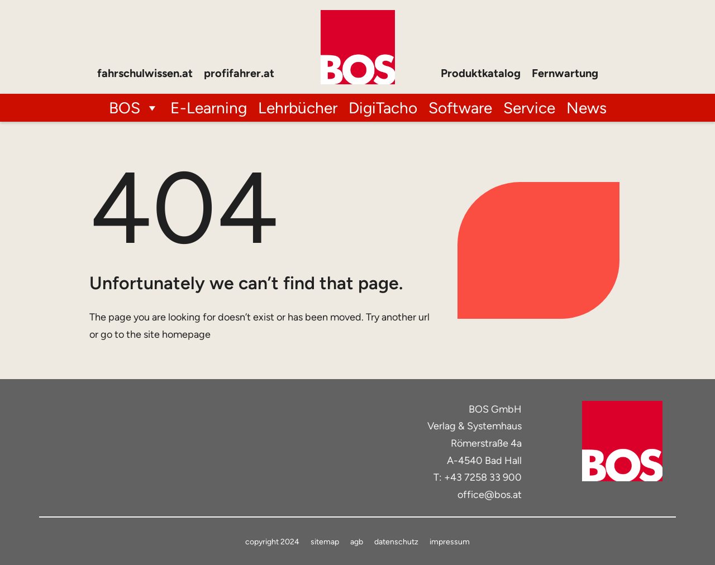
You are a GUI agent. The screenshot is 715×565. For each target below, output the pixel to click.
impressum (450, 542)
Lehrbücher (297, 107)
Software (460, 107)
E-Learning (208, 107)
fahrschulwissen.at (145, 73)
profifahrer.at (239, 73)
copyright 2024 (272, 542)
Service (529, 107)
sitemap (325, 542)
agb (356, 542)
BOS (134, 108)
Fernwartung (565, 73)
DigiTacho (383, 107)
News (586, 107)
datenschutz (396, 542)
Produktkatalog (481, 73)
